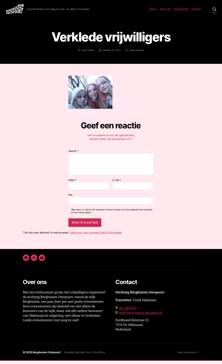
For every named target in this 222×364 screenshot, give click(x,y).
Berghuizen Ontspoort (47, 355)
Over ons (165, 10)
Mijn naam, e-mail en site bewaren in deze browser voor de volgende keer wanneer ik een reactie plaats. (112, 214)
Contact (196, 10)
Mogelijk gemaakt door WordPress (85, 355)
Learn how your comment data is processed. (96, 236)
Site (70, 198)
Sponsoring (181, 10)
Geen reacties (137, 53)
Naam (72, 183)
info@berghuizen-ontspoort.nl (141, 316)
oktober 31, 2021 (111, 53)
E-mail (116, 183)
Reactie (73, 154)
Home (152, 10)
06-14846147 (128, 311)
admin (90, 53)
